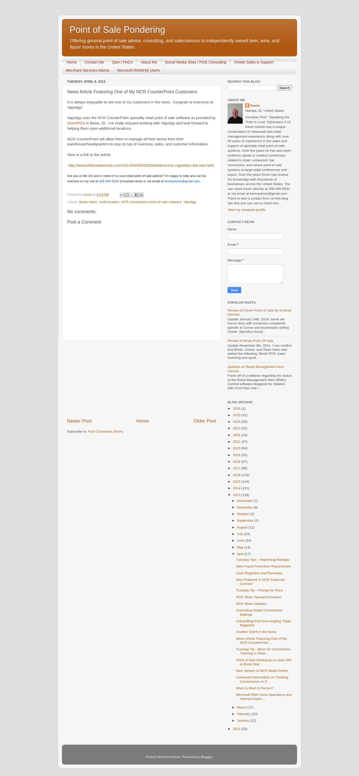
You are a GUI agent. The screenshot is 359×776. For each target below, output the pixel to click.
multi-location (109, 202)
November (245, 507)
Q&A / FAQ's (122, 62)
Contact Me (94, 62)
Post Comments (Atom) (105, 431)
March (242, 707)
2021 (237, 442)
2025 (237, 415)
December (245, 501)
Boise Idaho (88, 202)
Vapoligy (189, 202)
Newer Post (79, 421)
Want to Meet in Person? (255, 688)
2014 (237, 488)
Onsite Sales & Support (254, 62)
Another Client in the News (256, 632)
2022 (237, 435)
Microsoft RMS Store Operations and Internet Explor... (264, 697)
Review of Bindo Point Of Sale (250, 341)
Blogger (206, 757)
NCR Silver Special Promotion (259, 597)
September (246, 520)
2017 (237, 468)
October (243, 514)
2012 (237, 729)
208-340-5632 (109, 181)
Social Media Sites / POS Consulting (195, 62)
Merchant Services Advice (87, 70)
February (244, 714)
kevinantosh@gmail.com (182, 181)
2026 (237, 408)
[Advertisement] (142, 379)
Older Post (205, 421)
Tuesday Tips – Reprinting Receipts (263, 560)
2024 (237, 422)
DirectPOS (76, 123)
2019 (237, 455)
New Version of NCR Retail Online (262, 671)
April (241, 554)
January (243, 720)
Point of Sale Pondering (117, 30)
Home (72, 62)
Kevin (255, 105)
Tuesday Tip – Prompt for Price (259, 590)
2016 (237, 475)
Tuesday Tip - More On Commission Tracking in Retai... (263, 651)
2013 (237, 495)
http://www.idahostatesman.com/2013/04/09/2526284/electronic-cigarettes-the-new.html (141, 165)
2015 (237, 481)
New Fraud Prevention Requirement (263, 566)
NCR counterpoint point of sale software (151, 202)
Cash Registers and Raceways (259, 573)
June (241, 540)
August (243, 527)
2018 (237, 461)
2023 (237, 428)
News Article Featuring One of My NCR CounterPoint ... (261, 641)
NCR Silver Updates (251, 604)
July (240, 534)
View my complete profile (246, 210)
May (240, 547)
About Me (149, 62)
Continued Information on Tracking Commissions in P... (262, 679)
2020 (237, 448)
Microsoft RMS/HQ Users (138, 70)
